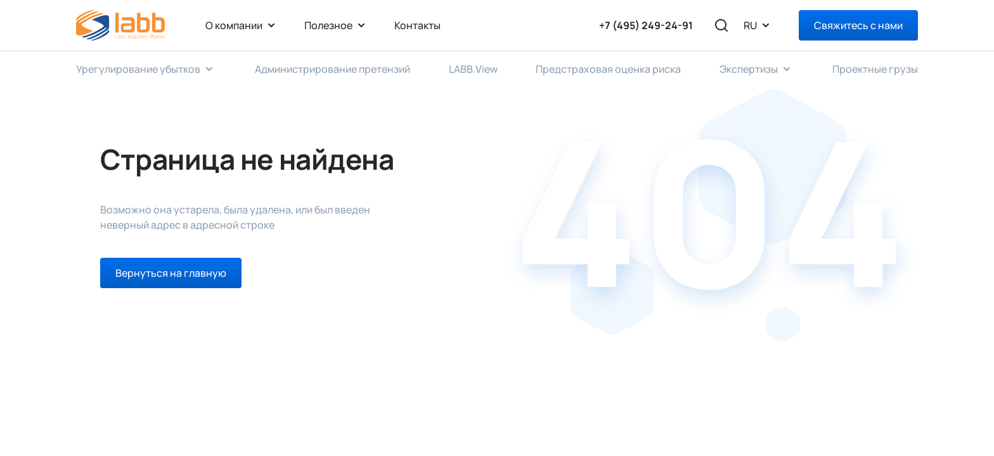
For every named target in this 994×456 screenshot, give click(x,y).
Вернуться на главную (170, 273)
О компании (233, 25)
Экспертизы (749, 69)
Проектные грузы (875, 69)
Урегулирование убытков (138, 69)
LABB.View (473, 69)
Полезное (328, 25)
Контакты (417, 25)
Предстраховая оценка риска (608, 69)
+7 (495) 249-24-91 (646, 25)
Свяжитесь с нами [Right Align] (858, 25)
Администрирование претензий (332, 69)
